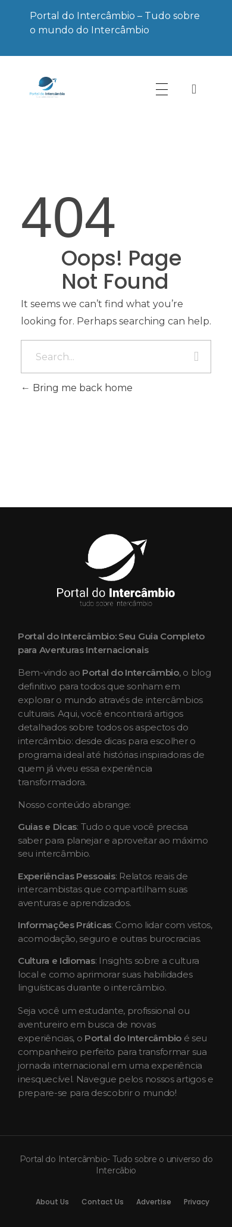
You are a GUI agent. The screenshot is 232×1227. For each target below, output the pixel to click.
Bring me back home (77, 388)
